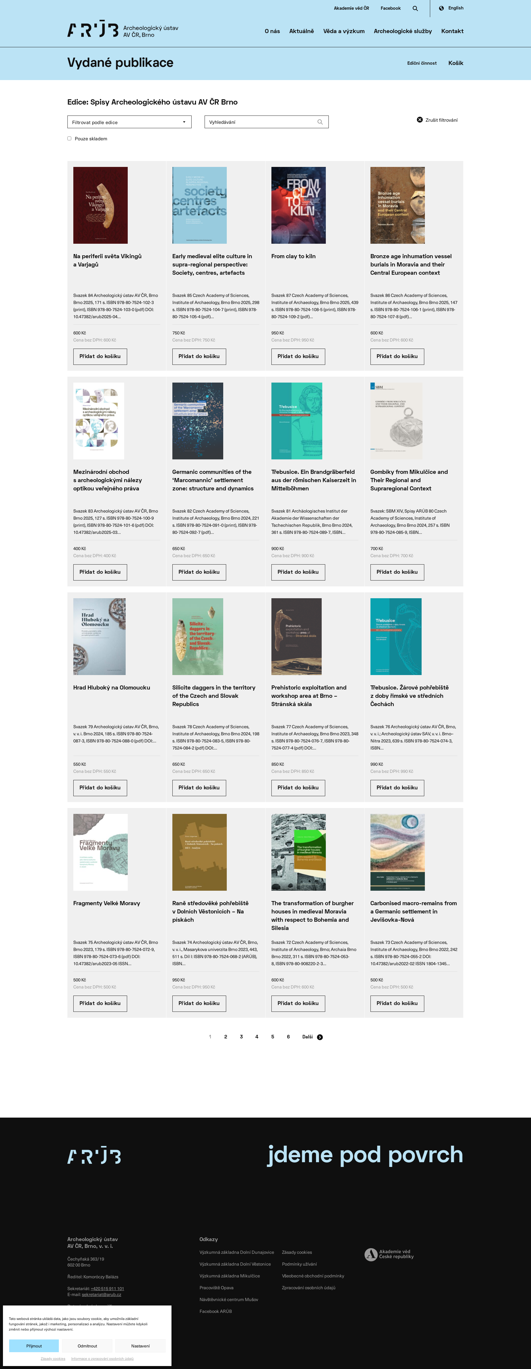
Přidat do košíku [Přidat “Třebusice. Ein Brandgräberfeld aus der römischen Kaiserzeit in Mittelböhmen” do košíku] (298, 572)
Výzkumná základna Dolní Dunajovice (237, 1252)
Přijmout (34, 1346)
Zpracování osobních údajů (309, 1287)
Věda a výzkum (344, 31)
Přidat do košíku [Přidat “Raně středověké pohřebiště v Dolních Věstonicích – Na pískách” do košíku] (199, 1003)
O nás (272, 31)
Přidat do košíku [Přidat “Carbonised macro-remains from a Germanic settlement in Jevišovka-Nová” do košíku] (397, 1003)
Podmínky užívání (299, 1264)
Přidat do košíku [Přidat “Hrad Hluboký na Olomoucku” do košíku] (100, 788)
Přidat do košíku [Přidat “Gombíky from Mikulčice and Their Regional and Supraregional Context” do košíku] (397, 572)
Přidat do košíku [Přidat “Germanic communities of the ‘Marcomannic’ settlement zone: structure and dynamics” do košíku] (199, 572)
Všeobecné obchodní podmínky (313, 1275)
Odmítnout (87, 1346)
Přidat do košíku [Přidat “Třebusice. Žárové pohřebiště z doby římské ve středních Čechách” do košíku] (397, 788)
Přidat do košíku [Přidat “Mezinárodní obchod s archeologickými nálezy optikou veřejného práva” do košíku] (100, 572)
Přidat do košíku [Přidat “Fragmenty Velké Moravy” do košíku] (100, 1003)
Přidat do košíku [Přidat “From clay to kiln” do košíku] (298, 356)
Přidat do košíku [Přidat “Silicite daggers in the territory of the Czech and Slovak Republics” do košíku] (199, 788)
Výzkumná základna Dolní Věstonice (235, 1264)
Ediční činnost (422, 63)
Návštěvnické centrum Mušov (229, 1299)
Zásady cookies (53, 1358)
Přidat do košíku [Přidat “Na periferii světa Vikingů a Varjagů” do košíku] (100, 356)
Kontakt (452, 31)
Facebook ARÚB (216, 1311)
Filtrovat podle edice (95, 122)
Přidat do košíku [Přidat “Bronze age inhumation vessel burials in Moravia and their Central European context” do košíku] (397, 356)
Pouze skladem (87, 138)
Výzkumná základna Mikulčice (230, 1275)
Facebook (391, 8)
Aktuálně (301, 31)
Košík (456, 63)
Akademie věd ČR (351, 8)
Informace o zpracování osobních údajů (102, 1358)
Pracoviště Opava (217, 1287)
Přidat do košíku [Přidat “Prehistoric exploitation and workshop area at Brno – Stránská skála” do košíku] (298, 788)
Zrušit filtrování (442, 119)
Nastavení (140, 1346)
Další (312, 1037)
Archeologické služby (403, 31)
